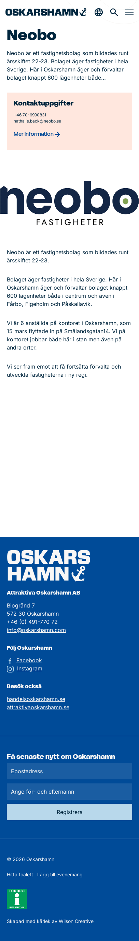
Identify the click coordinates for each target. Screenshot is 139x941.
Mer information (37, 133)
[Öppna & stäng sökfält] (98, 12)
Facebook (29, 660)
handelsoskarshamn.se (36, 699)
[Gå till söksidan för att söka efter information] (114, 12)
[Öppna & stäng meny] (129, 12)
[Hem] (45, 12)
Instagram (29, 668)
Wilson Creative (76, 921)
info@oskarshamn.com (36, 630)
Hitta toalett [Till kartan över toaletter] (20, 874)
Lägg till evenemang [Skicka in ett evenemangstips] (60, 874)
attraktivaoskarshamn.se (38, 707)
